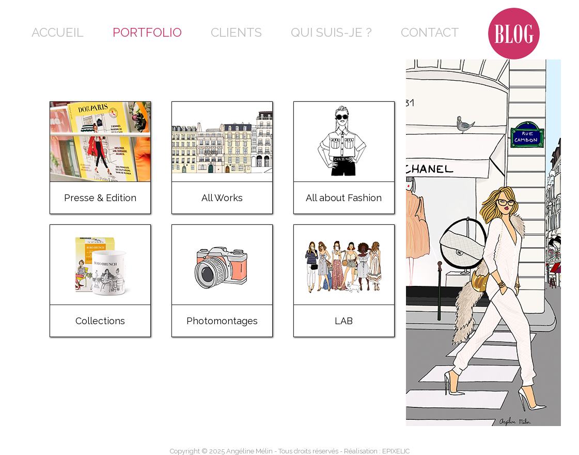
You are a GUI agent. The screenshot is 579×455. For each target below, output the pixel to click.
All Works (222, 197)
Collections (100, 320)
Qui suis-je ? (331, 32)
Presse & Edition (100, 197)
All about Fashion (344, 197)
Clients (236, 32)
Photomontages (222, 320)
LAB (344, 320)
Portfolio (147, 32)
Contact (430, 32)
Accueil (58, 32)
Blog (504, 15)
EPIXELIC (396, 451)
